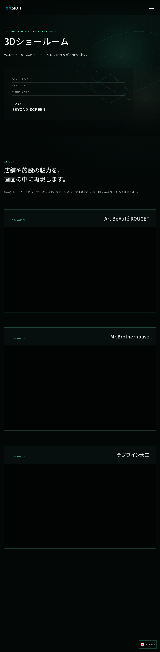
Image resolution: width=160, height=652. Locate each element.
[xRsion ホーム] (13, 7)
